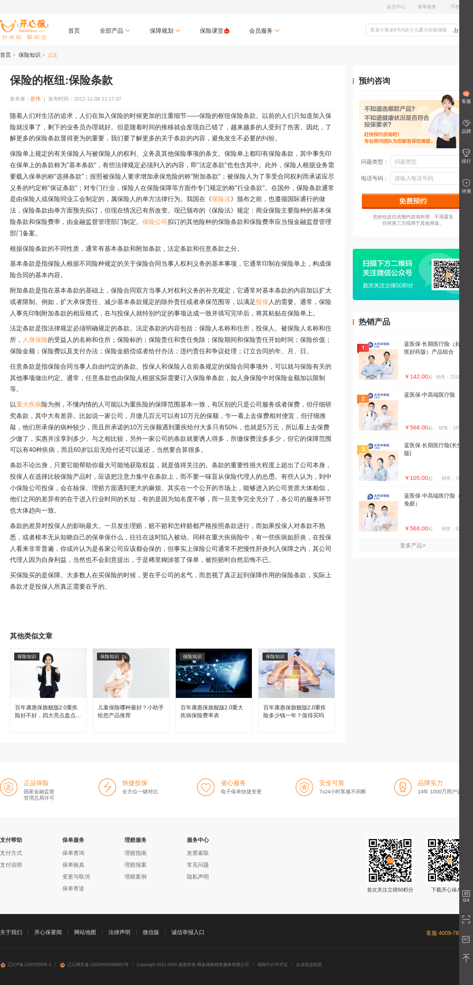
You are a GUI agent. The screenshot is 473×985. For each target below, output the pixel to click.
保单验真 (73, 865)
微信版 (151, 932)
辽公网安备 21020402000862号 (94, 964)
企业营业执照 (309, 964)
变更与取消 (76, 876)
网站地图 (85, 932)
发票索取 (198, 853)
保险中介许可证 (272, 964)
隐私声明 (198, 876)
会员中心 (396, 6)
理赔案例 (136, 876)
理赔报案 (136, 865)
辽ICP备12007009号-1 (25, 964)
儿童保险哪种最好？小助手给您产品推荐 (131, 691)
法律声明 (119, 932)
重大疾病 (28, 404)
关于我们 (11, 932)
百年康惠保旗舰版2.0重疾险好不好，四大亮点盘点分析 (48, 691)
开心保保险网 (24, 29)
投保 (262, 301)
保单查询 (73, 853)
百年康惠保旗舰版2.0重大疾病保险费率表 (214, 691)
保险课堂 (214, 30)
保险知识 (30, 55)
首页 (74, 30)
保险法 (221, 199)
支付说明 (11, 865)
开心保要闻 (48, 932)
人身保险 (35, 339)
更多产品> (412, 545)
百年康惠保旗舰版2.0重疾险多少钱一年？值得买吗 (297, 691)
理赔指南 (136, 853)
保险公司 (155, 221)
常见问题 (198, 865)
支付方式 (11, 853)
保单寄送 (73, 888)
